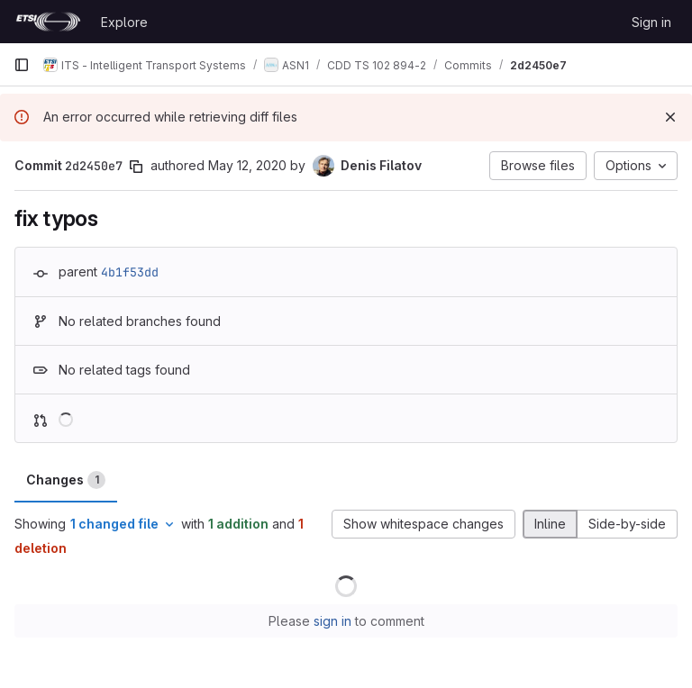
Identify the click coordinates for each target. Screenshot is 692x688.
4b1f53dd (130, 272)
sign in (332, 621)
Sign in (651, 22)
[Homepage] (48, 21)
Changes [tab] (65, 480)
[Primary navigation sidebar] (21, 64)
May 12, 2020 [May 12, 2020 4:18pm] (247, 165)
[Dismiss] (670, 117)
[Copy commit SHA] (136, 166)
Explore (124, 22)
